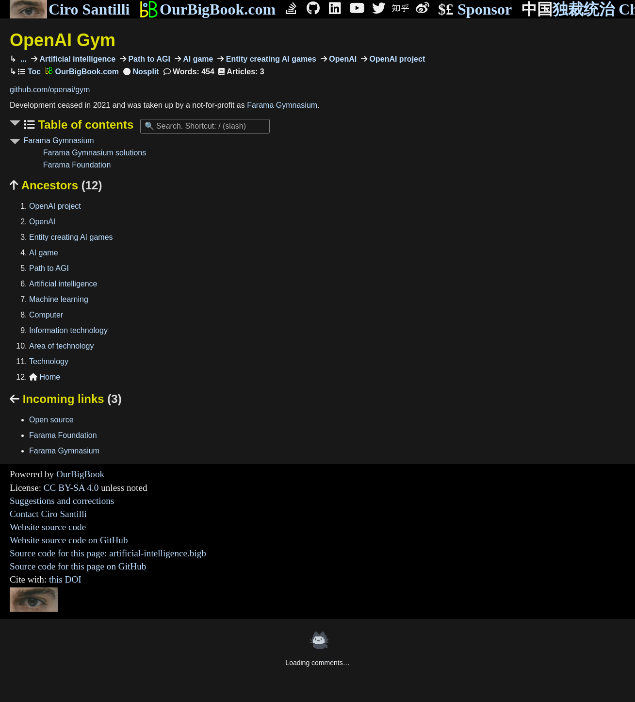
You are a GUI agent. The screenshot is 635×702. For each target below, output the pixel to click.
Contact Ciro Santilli (48, 514)
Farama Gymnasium (282, 105)
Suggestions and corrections (62, 501)
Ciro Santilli (70, 9)
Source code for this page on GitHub (78, 566)
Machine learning (58, 299)
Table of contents (84, 124)
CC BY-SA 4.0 (71, 488)
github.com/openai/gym (50, 89)
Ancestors (56, 185)
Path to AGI (148, 59)
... (22, 59)
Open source (51, 420)
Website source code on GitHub (69, 540)
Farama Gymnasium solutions (95, 153)
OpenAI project (396, 59)
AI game (197, 59)
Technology (48, 361)
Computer (46, 315)
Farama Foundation (77, 165)
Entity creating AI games (270, 59)
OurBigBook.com (207, 9)
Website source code (48, 527)
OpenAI (342, 59)
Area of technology (61, 346)
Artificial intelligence (76, 59)
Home (44, 377)
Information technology (68, 330)
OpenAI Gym (62, 40)
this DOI (65, 579)
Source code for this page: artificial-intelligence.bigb (108, 553)
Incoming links (66, 398)
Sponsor (475, 9)
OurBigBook (80, 474)
